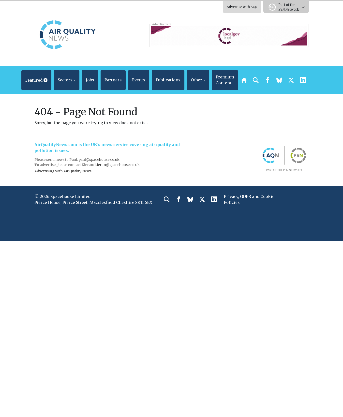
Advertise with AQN (242, 7)
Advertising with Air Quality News (62, 171)
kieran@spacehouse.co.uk (117, 165)
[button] (36, 80)
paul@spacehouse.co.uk (99, 159)
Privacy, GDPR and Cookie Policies (249, 199)
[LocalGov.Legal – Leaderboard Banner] (229, 35)
